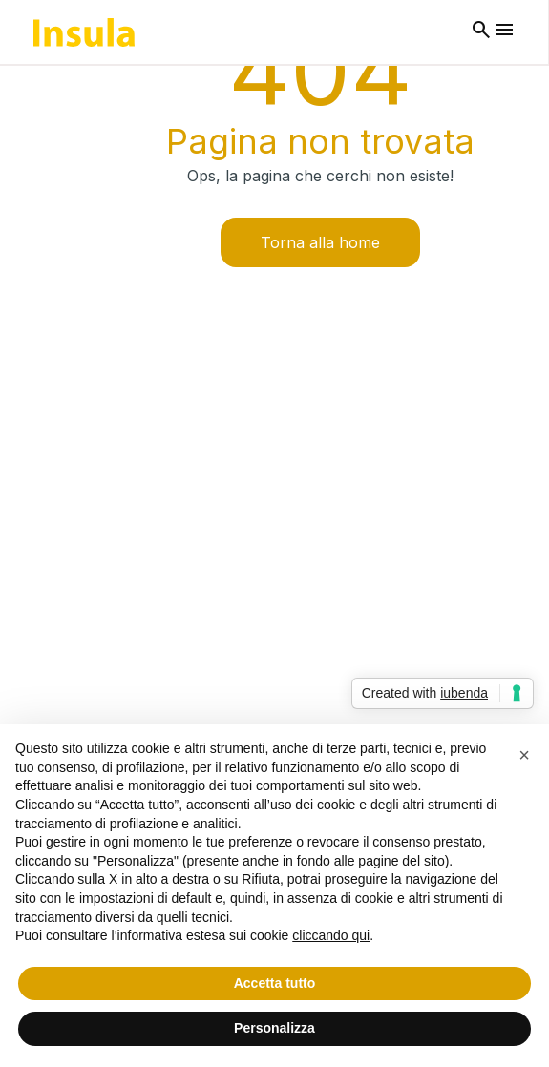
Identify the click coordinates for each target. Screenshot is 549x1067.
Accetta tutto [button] (275, 983)
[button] (524, 755)
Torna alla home (320, 242)
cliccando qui (331, 935)
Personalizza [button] (274, 1028)
